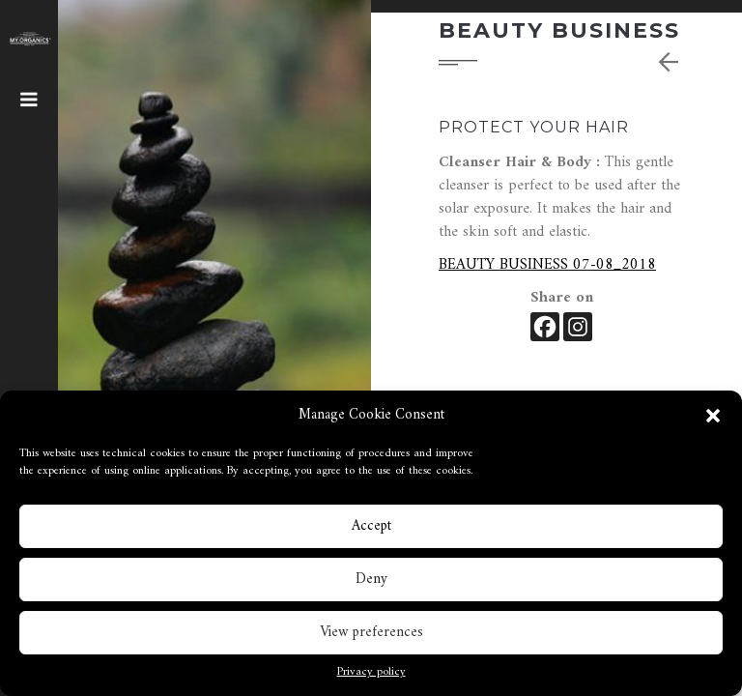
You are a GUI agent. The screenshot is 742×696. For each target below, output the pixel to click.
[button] (713, 421)
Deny (371, 584)
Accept (371, 531)
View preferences (371, 637)
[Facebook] (544, 326)
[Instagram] (577, 326)
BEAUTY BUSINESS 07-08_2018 (547, 264)
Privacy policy (371, 678)
